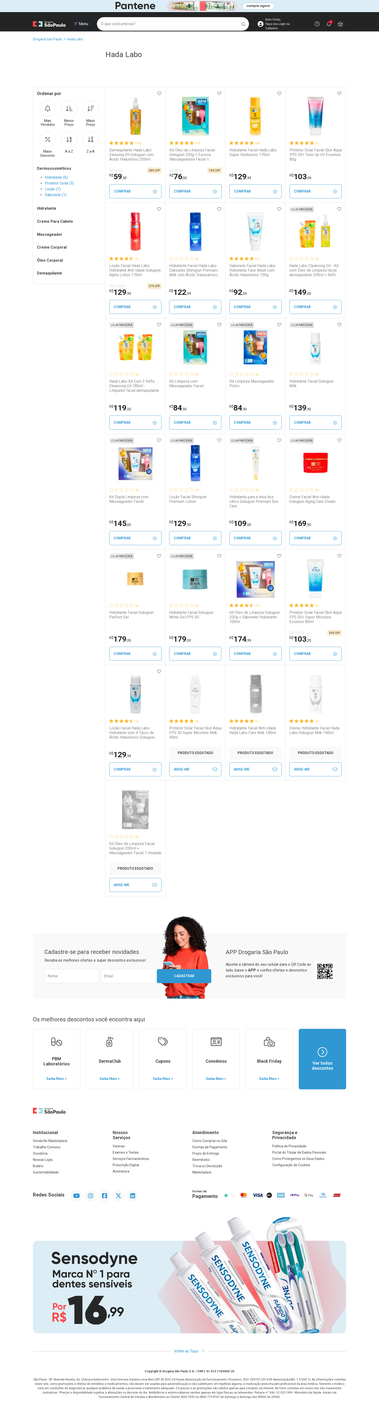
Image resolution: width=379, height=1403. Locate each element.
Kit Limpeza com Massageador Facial (186, 383)
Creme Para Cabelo (55, 221)
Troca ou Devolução (207, 1166)
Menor (69, 113)
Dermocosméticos (54, 168)
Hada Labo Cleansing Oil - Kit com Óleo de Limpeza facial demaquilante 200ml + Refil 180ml (314, 270)
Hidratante (46, 208)
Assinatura (121, 1171)
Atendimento (205, 1132)
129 (240, 176)
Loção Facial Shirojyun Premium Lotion (188, 499)
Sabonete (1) (55, 195)
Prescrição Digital (126, 1165)
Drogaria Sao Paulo (47, 39)
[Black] (189, 6)
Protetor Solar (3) (59, 183)
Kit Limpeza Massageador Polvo (251, 383)
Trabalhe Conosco (46, 1147)
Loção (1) (53, 189)
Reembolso (201, 1160)
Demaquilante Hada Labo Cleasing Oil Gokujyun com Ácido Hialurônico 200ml (131, 155)
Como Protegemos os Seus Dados (298, 1159)
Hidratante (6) (56, 177)
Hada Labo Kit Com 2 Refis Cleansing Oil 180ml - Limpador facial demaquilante (134, 386)
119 (120, 408)
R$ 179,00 (116, 286)
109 (240, 523)
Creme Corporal (52, 247)
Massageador (49, 234)
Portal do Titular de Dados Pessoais (299, 1152)
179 (120, 639)
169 (300, 523)
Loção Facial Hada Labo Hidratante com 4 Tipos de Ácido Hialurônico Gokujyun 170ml (132, 733)
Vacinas (119, 1146)
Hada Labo (75, 39)
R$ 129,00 (297, 633)
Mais (47, 113)
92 (238, 292)
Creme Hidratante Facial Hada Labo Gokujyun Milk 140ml (314, 730)
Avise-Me (195, 769)
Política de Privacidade (289, 1146)
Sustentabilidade (46, 1172)
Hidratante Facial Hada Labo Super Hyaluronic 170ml (253, 152)
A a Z (69, 142)
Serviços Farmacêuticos (131, 1159)
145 (120, 523)
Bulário (38, 1166)
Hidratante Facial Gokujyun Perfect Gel (131, 614)
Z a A (90, 142)
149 (300, 292)
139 (300, 408)
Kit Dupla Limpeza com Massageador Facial (128, 499)
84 (178, 408)
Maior (90, 113)
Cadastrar (184, 976)
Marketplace (201, 1172)
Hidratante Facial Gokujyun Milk (311, 383)
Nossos (150, 1135)
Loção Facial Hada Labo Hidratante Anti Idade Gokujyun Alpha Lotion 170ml (135, 270)
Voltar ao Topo (189, 1351)
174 (240, 639)
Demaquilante (49, 273)
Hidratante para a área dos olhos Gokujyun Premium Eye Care (253, 501)
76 (178, 176)
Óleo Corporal (50, 260)
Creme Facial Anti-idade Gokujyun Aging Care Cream (312, 499)
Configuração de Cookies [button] (291, 1165)
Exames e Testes (126, 1152)
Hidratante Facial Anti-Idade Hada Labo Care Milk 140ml (252, 730)
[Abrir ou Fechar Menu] (81, 24)
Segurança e (309, 1135)
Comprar (135, 191)
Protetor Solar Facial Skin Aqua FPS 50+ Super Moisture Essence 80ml (315, 617)
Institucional (45, 1132)
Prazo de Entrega (205, 1153)
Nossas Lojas (43, 1160)
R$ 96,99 (116, 170)
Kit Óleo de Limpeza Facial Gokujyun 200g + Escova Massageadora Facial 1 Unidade (192, 155)
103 (300, 176)
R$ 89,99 (176, 170)
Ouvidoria (40, 1153)
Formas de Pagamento (209, 1147)
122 (180, 292)
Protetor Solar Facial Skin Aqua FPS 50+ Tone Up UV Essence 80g (316, 155)
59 (118, 176)
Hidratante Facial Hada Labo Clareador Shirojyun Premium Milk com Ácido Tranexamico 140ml (193, 270)
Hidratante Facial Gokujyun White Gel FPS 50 (191, 614)
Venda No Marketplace (50, 1141)
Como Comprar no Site (209, 1141)
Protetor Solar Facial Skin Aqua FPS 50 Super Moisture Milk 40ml (195, 733)
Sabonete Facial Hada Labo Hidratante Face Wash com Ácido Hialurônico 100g (252, 270)
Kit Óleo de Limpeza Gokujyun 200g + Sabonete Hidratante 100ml (254, 617)
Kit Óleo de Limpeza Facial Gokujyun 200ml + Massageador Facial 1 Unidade (135, 848)
